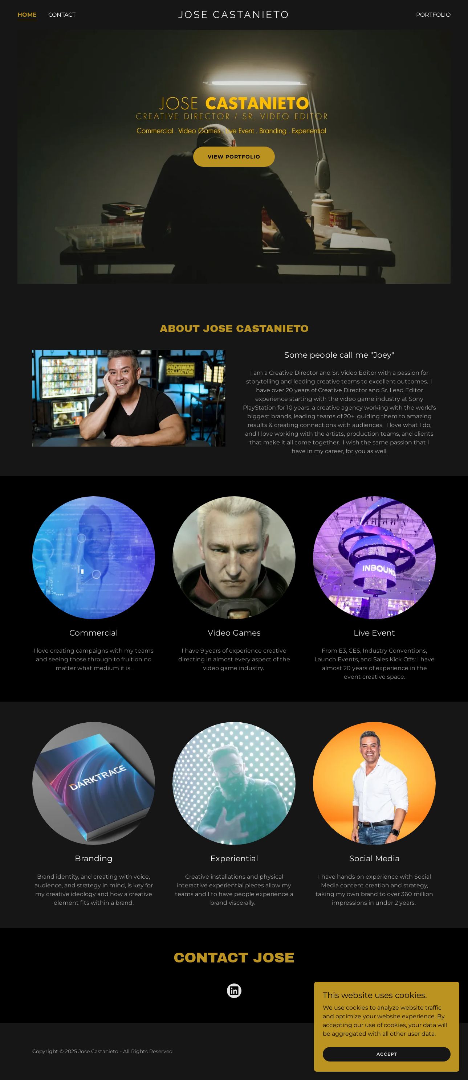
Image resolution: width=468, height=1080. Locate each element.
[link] (234, 16)
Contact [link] (62, 14)
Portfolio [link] (433, 14)
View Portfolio (234, 156)
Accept (387, 1054)
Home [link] (27, 14)
